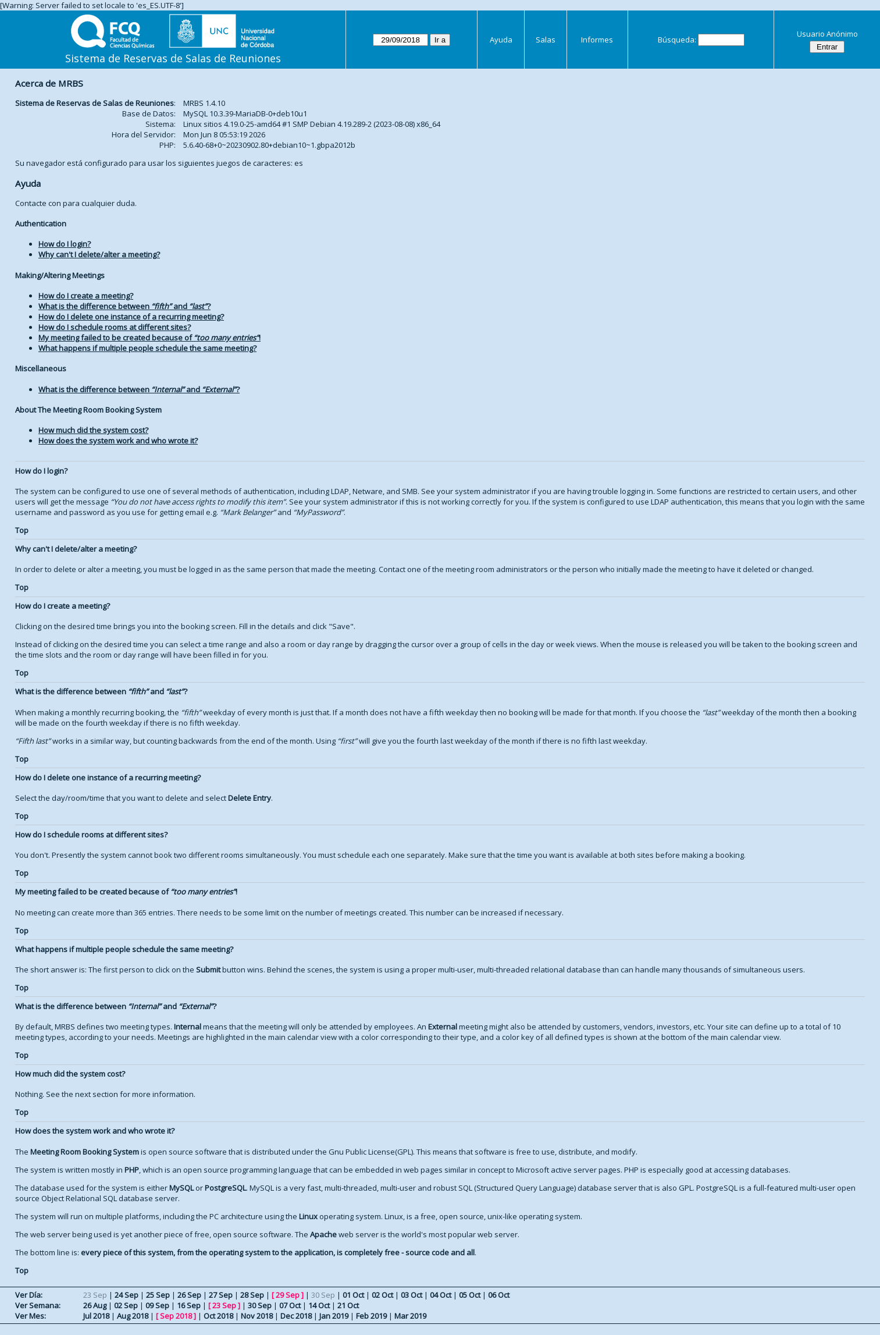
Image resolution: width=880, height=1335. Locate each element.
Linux (308, 1216)
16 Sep (189, 1305)
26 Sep (189, 1295)
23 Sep (224, 1305)
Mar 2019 (410, 1316)
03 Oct (411, 1295)
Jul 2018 (96, 1316)
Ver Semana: (37, 1305)
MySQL (181, 1188)
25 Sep (158, 1295)
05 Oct (469, 1295)
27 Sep (221, 1295)
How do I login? (64, 244)
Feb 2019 (371, 1316)
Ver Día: (28, 1295)
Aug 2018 (132, 1316)
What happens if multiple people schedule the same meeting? (147, 348)
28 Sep (252, 1295)
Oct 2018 (218, 1316)
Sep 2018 (176, 1316)
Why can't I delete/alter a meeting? (99, 254)
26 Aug (94, 1305)
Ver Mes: (30, 1316)
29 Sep (288, 1295)
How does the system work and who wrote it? (118, 440)
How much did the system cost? (93, 430)
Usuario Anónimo (827, 34)
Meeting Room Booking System (84, 1151)
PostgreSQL (225, 1188)
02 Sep (126, 1305)
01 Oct (353, 1295)
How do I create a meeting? (85, 295)
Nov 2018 (257, 1316)
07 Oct (290, 1305)
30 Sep (260, 1305)
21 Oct (348, 1305)
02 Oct (382, 1295)
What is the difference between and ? (124, 306)
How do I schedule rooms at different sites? (114, 327)
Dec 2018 (296, 1316)
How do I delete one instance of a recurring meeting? (131, 316)
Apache (323, 1234)
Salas (545, 39)
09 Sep (157, 1305)
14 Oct (319, 1305)
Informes (597, 39)
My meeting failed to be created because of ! (149, 337)
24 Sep (126, 1295)
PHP (131, 1169)
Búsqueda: (677, 39)
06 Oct (499, 1295)
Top (21, 530)
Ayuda (501, 39)
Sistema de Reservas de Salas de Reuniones (173, 58)
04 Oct (440, 1295)
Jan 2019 (333, 1316)
